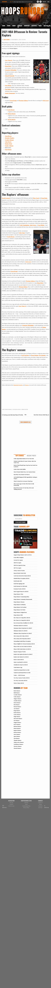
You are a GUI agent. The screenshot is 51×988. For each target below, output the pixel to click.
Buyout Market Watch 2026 (20, 573)
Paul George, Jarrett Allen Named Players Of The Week (13, 415)
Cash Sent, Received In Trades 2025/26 (22, 575)
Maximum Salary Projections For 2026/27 (23, 628)
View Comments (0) (25, 422)
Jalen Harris (8, 142)
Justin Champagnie (10, 93)
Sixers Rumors (17, 734)
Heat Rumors (17, 704)
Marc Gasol (36, 198)
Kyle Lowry (46, 100)
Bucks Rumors (17, 690)
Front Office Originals (18, 557)
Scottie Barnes (11, 109)
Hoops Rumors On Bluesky (20, 604)
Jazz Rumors (16, 708)
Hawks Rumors (17, 702)
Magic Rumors (17, 716)
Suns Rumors (17, 738)
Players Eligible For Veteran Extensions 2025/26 (24, 643)
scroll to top (46, 806)
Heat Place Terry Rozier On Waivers (22, 474)
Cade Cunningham (24, 225)
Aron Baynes (8, 136)
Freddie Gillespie (9, 140)
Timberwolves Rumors (19, 742)
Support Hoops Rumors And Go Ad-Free (23, 554)
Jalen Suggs (22, 232)
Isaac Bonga (8, 85)
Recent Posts (31, 455)
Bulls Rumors (17, 692)
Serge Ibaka (44, 198)
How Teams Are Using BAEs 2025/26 (22, 620)
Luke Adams (6, 39)
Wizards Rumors (17, 748)
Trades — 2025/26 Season (19, 675)
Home (3, 26)
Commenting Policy (26, 806)
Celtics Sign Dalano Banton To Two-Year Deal (22, 1)
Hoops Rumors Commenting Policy (21, 596)
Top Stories (19, 455)
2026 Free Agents (17, 562)
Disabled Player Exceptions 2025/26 (21, 578)
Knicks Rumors (17, 712)
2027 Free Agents (17, 568)
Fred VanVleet (25, 355)
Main (25, 414)
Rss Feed (40, 807)
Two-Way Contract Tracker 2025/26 (21, 677)
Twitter (40, 804)
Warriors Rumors (18, 746)
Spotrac (27, 385)
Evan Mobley (41, 225)
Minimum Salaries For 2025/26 (20, 630)
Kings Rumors (17, 710)
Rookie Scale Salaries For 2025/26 (21, 657)
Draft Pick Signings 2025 (19, 583)
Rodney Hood (8, 143)
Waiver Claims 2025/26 (19, 683)
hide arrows (4, 806)
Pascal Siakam (34, 355)
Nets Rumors (16, 720)
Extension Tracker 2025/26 (19, 588)
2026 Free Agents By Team (19, 565)
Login (48, 1)
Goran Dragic (13, 100)
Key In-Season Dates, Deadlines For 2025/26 (23, 623)
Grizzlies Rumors (17, 700)
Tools (40, 26)
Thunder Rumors (17, 740)
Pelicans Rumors (17, 726)
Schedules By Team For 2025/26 (21, 664)
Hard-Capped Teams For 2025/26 (21, 591)
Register (44, 1)
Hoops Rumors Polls (18, 615)
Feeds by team (11, 806)
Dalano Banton (11, 113)
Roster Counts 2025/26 (19, 659)
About (14, 26)
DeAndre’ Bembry (9, 138)
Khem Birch (8, 66)
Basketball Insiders (18, 385)
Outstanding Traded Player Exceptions (22, 641)
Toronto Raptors (24, 409)
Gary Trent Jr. (8, 60)
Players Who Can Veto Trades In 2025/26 (23, 646)
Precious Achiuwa (23, 100)
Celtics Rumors (17, 696)
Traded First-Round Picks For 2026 (21, 670)
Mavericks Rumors (18, 718)
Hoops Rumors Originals (7, 409)
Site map (11, 802)
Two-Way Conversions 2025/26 (20, 680)
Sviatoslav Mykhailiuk (10, 70)
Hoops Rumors (5, 7)
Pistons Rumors (17, 728)
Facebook (40, 806)
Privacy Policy (26, 807)
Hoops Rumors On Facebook (20, 607)
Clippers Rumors (17, 698)
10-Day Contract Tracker (19, 570)
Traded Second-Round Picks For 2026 (22, 672)
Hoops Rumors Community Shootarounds (23, 599)
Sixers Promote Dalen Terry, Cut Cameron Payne (24, 472)
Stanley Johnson (9, 145)
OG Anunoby (42, 355)
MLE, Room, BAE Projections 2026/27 (22, 638)
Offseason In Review (17, 409)
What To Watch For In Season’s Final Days (23, 481)
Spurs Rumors (17, 736)
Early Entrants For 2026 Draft (20, 586)
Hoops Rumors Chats (18, 594)
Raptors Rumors (17, 730)
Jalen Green (33, 225)
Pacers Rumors (17, 724)
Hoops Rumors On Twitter (19, 609)
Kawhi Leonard (6, 198)
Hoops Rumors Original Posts (20, 612)
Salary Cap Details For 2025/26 (20, 662)
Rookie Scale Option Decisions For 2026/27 (23, 654)
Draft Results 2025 (18, 581)
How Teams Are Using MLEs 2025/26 (22, 617)
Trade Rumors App (18, 667)
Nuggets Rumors (17, 722)
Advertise (27, 26)
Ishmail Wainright (9, 75)
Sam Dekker (8, 89)
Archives (34, 26)
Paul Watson (8, 149)
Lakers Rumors (17, 714)
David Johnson (11, 119)
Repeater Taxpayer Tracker (20, 651)
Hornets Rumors (17, 706)
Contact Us (19, 26)
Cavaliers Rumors (18, 694)
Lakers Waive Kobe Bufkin (20, 469)
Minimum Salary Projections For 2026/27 (23, 633)
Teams (8, 26)
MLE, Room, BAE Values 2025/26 (21, 636)
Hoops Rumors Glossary (19, 602)
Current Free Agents (18, 560)
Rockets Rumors (17, 732)
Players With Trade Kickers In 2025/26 (22, 649)
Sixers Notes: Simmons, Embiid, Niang (41, 415)
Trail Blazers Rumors (18, 744)
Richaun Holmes (23, 286)
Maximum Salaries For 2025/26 (20, 625)
